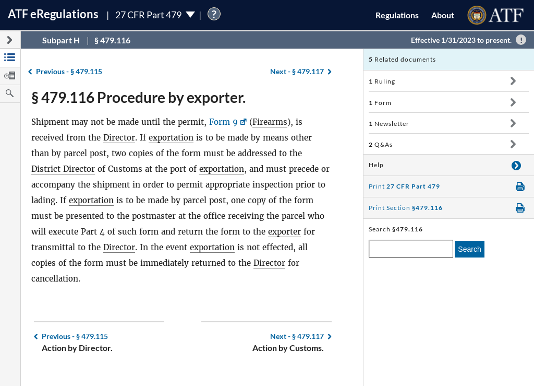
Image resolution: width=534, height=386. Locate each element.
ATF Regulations (53, 14)
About (442, 15)
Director (119, 138)
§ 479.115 (69, 71)
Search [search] (469, 249)
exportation (171, 138)
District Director (63, 169)
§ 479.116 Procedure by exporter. (138, 97)
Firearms (269, 122)
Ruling (382, 81)
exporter (284, 232)
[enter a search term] (411, 249)
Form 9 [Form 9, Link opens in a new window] (223, 122)
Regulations (397, 15)
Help (376, 165)
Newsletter (389, 123)
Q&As (381, 144)
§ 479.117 (297, 71)
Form (380, 103)
